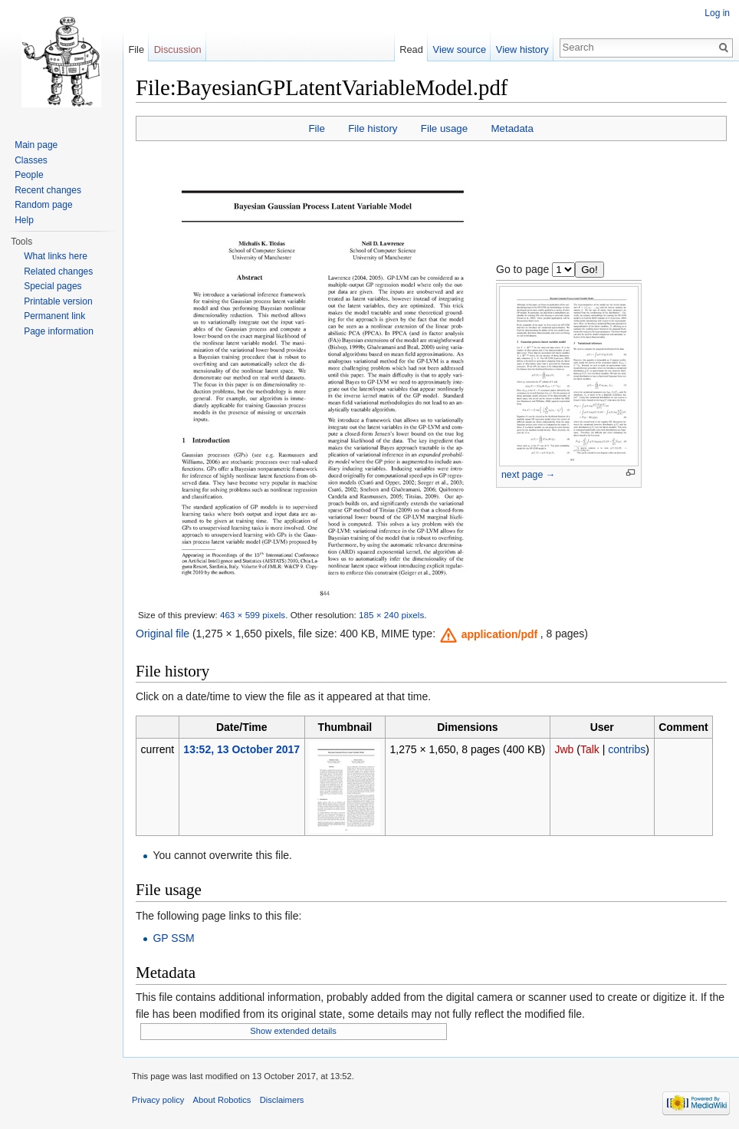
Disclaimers (282, 1099)
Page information (59, 331)
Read (411, 49)
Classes (31, 160)
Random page (43, 204)
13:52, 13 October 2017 (241, 749)
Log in (717, 13)
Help (24, 220)
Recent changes (48, 190)
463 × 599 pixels (252, 615)
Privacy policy (158, 1099)
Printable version (58, 301)
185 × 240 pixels (391, 615)
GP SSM (173, 938)
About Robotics (222, 1099)
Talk (589, 749)
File (316, 128)
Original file (162, 633)
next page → (528, 474)
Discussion (178, 49)
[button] (489, 634)
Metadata (512, 128)
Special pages (52, 286)
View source (459, 49)
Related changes (58, 271)
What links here (55, 256)
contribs (626, 749)
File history (372, 128)
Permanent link (54, 316)
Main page (36, 145)
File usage (444, 128)
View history (522, 49)
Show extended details (293, 1030)
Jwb (563, 749)
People (29, 175)
